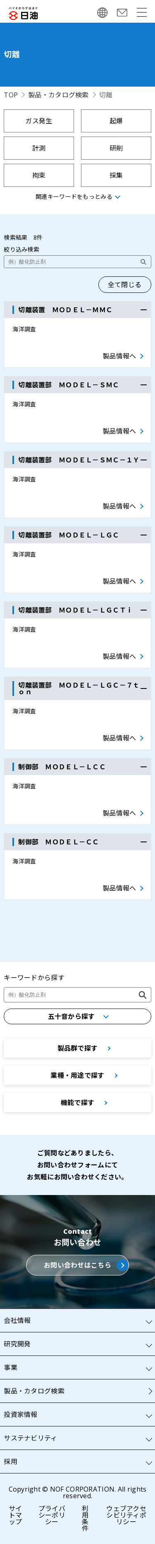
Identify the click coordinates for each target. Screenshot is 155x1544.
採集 (116, 175)
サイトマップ (15, 1515)
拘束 (39, 175)
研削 (116, 148)
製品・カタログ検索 (58, 95)
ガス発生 (38, 120)
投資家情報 (20, 1414)
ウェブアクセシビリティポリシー (126, 1515)
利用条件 (85, 1518)
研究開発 (17, 1343)
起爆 (116, 120)
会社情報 (17, 1320)
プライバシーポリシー (51, 1515)
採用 (10, 1461)
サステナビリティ (30, 1438)
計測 (39, 148)
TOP (11, 95)
